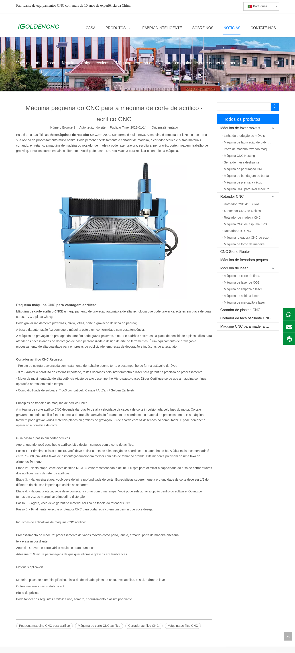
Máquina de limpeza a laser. (243, 289)
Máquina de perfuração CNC (244, 169)
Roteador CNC (232, 196)
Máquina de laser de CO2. (242, 282)
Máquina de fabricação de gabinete (248, 142)
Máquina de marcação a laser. (245, 302)
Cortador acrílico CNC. (144, 625)
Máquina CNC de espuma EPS (245, 224)
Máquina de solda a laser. (242, 296)
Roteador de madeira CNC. (243, 217)
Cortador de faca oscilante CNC (245, 318)
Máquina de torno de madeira (244, 244)
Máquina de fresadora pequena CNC (249, 260)
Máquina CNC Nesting (239, 155)
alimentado (170, 127)
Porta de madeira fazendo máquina (248, 149)
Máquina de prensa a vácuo (243, 182)
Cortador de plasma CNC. (240, 310)
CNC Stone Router (235, 252)
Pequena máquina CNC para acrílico (44, 625)
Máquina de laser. (234, 268)
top (288, 636)
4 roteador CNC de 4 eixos (242, 211)
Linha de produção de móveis (244, 135)
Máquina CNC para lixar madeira (246, 189)
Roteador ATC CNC (237, 231)
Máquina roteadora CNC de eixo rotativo (251, 237)
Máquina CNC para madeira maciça (248, 326)
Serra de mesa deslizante (241, 162)
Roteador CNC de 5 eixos (242, 204)
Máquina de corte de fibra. (242, 276)
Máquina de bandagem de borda (246, 175)
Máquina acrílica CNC (183, 625)
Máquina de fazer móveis (240, 128)
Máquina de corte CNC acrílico (99, 625)
